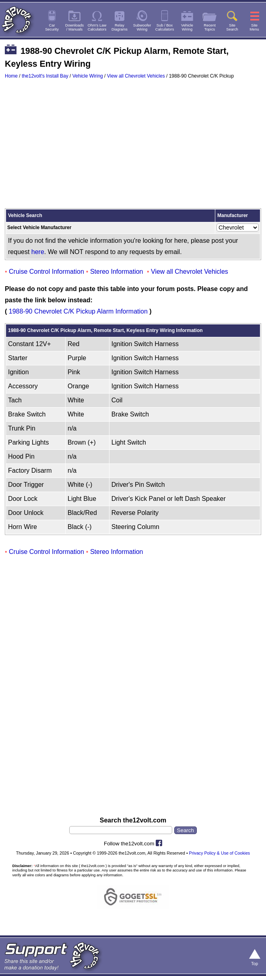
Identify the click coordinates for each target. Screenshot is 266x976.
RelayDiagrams (119, 27)
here (37, 251)
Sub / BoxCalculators (164, 27)
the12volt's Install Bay (45, 76)
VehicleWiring (187, 27)
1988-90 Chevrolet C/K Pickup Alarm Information (78, 311)
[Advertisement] (133, 147)
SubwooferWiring (142, 27)
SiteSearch (232, 27)
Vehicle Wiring (87, 76)
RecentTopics (210, 27)
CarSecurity (52, 27)
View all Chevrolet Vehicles (136, 76)
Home (11, 76)
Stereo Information (116, 271)
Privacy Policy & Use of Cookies (219, 853)
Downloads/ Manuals (74, 27)
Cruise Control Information (46, 271)
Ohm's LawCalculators (97, 27)
